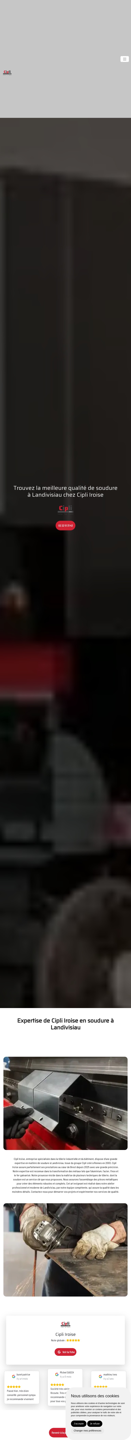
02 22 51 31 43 (65, 525)
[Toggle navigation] (124, 59)
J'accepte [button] (79, 1423)
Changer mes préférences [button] (87, 1430)
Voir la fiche (66, 1351)
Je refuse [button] (95, 1423)
